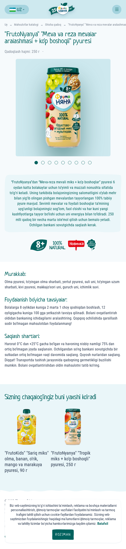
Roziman (63, 534)
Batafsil (102, 524)
